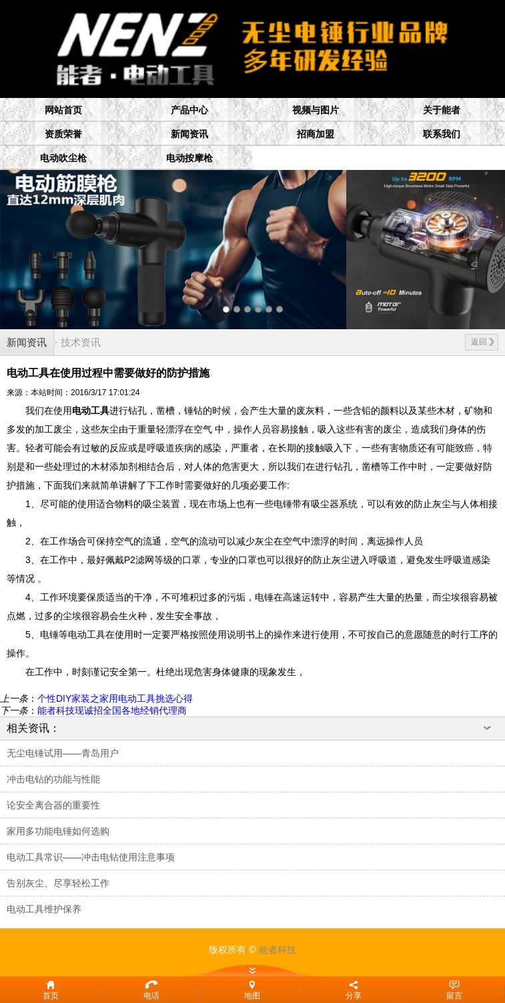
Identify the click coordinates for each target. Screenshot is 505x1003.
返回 (482, 342)
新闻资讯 (189, 134)
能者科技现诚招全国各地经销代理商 (112, 710)
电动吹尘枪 (63, 158)
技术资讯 (81, 342)
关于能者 (441, 110)
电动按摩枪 (189, 158)
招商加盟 (315, 134)
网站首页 (63, 110)
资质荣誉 (63, 134)
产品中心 (189, 110)
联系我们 (441, 134)
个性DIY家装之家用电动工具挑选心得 (115, 698)
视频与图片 (315, 110)
